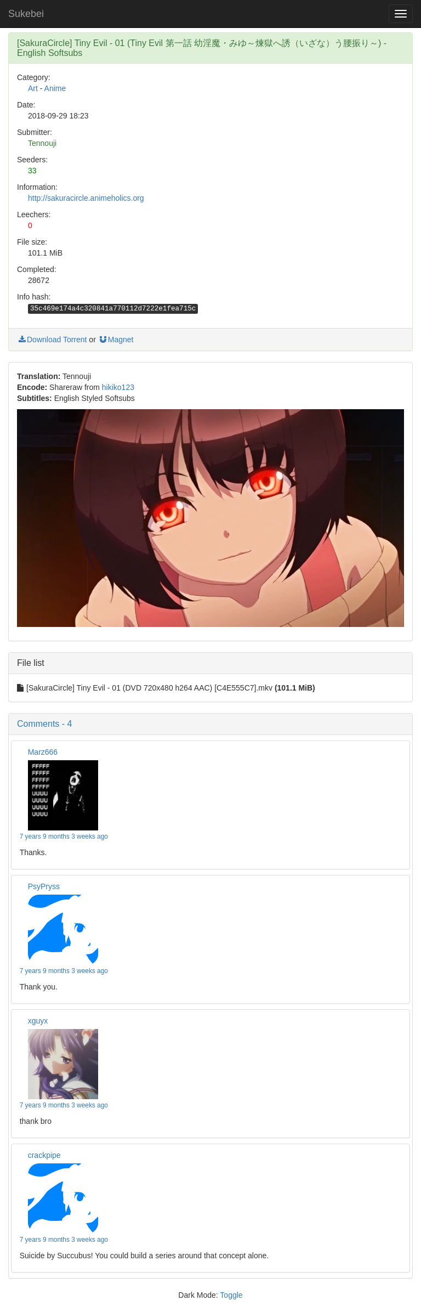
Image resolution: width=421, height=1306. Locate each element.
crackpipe (44, 1155)
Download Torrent (52, 339)
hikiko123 (118, 387)
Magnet (116, 339)
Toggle (231, 1295)
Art (33, 88)
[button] (210, 724)
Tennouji (42, 143)
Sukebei (26, 13)
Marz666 (43, 752)
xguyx (38, 1020)
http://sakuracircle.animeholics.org (86, 198)
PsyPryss (44, 886)
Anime (55, 88)
